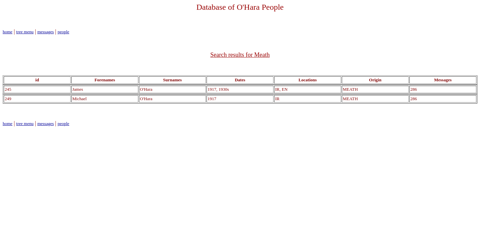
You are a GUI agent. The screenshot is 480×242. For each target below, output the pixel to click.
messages (45, 31)
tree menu (25, 31)
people (63, 31)
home (7, 31)
